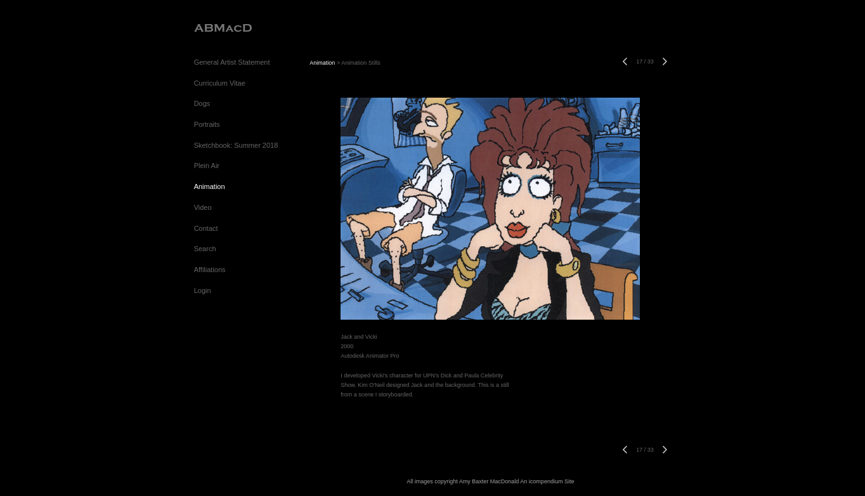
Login (202, 290)
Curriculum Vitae (219, 83)
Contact (206, 228)
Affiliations (210, 269)
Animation (209, 186)
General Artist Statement (232, 62)
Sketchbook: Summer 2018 (236, 145)
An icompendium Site (547, 481)
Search (205, 248)
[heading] (223, 28)
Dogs (202, 103)
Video (203, 207)
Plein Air (206, 165)
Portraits (207, 124)
